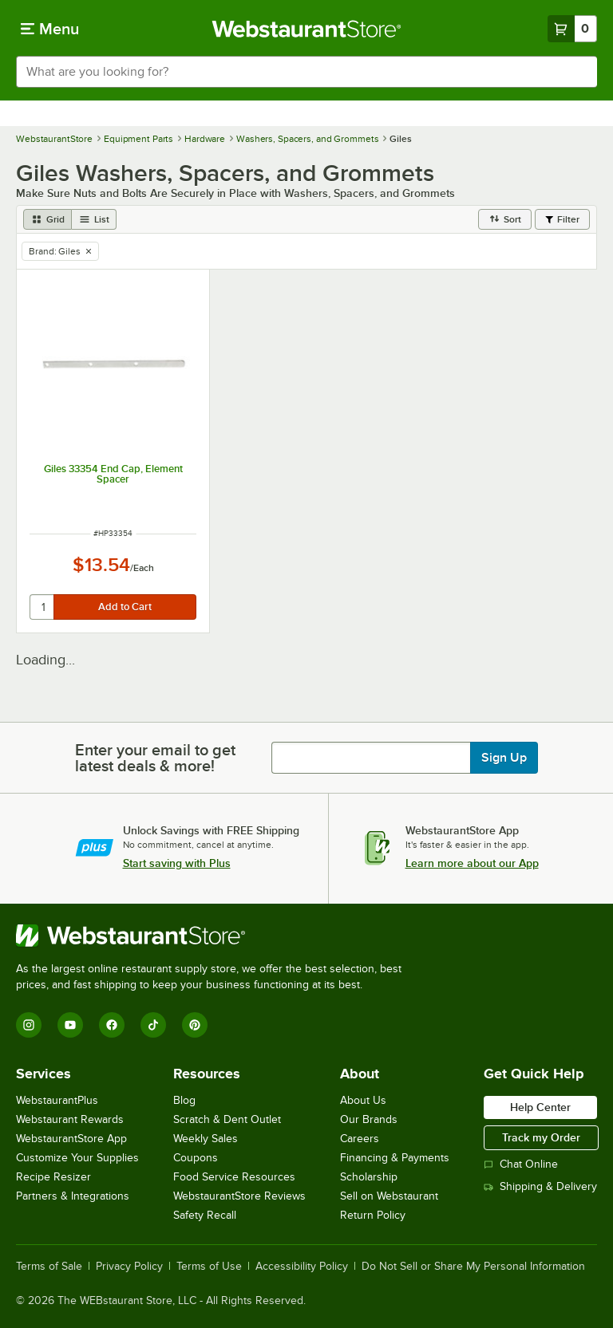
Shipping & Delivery (540, 1186)
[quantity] (43, 607)
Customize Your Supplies (77, 1158)
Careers (359, 1139)
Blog (184, 1100)
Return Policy (372, 1215)
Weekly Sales (205, 1139)
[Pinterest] (195, 1025)
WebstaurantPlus (57, 1100)
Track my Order (541, 1137)
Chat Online (521, 1164)
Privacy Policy (129, 1266)
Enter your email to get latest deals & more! (155, 758)
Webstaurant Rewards (70, 1119)
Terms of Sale (49, 1266)
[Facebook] (112, 1025)
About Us (363, 1100)
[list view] (94, 219)
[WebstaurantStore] (215, 935)
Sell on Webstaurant (389, 1196)
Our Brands (368, 1119)
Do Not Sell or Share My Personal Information (473, 1266)
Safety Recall (204, 1215)
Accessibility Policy (301, 1266)
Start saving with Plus (177, 863)
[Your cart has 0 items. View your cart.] (572, 28)
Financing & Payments (394, 1158)
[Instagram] (29, 1025)
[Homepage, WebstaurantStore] (306, 28)
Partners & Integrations (72, 1196)
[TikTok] (153, 1025)
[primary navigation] (50, 29)
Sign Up (504, 758)
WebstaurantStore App (71, 1139)
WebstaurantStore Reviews (239, 1196)
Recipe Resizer (53, 1177)
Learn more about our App (472, 863)
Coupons (195, 1158)
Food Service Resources (234, 1177)
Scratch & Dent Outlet (227, 1119)
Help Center (540, 1107)
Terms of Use (209, 1266)
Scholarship (368, 1177)
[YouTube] (70, 1025)
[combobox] (306, 72)
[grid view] (47, 219)
